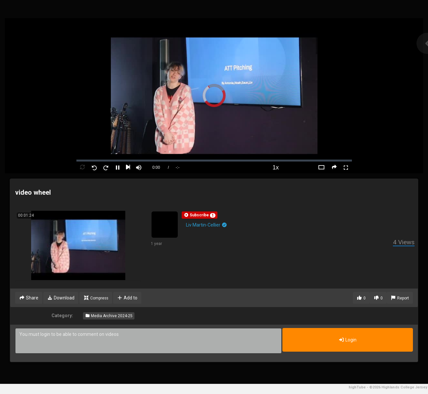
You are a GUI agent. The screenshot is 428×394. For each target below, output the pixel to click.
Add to (127, 297)
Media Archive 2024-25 (108, 316)
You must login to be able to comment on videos (148, 341)
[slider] (214, 161)
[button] (199, 215)
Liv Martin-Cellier (206, 225)
